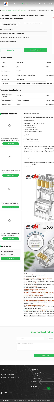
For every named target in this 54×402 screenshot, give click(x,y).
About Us (42, 4)
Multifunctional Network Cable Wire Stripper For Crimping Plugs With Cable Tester (10, 140)
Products (25, 4)
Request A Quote (36, 50)
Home (16, 4)
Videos (33, 4)
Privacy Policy (6, 400)
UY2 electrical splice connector (37, 316)
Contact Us (11, 50)
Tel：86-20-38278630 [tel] (7, 374)
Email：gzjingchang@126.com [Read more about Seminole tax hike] (10, 377)
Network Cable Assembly (19, 10)
